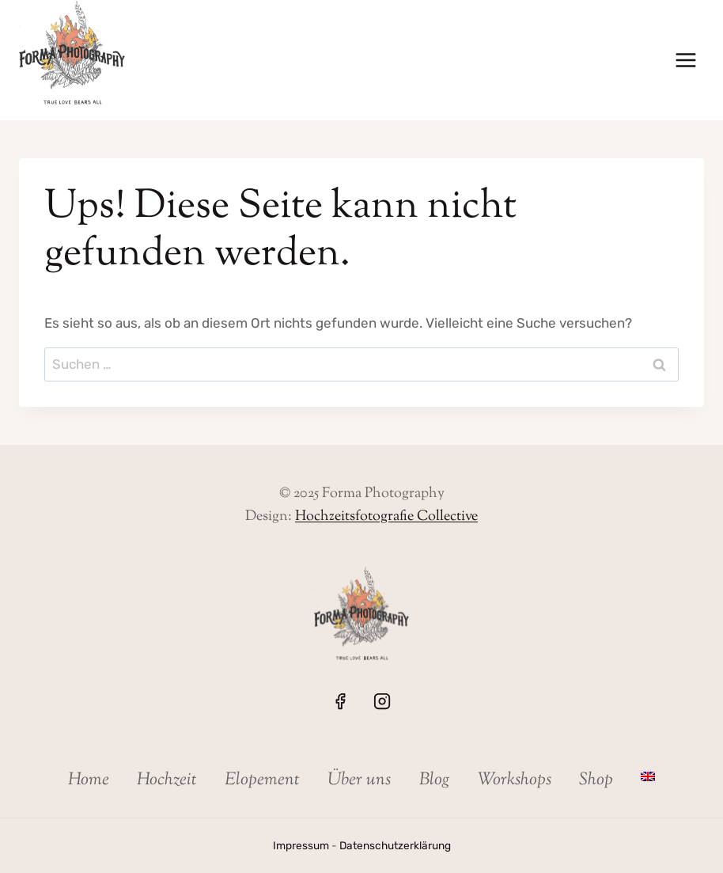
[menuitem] (648, 776)
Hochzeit (167, 780)
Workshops (514, 780)
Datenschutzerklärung (395, 845)
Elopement (262, 780)
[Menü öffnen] (685, 60)
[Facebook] (340, 701)
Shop (596, 780)
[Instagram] (382, 701)
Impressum (301, 845)
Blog (434, 780)
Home (88, 780)
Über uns (359, 780)
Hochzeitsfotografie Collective (386, 517)
